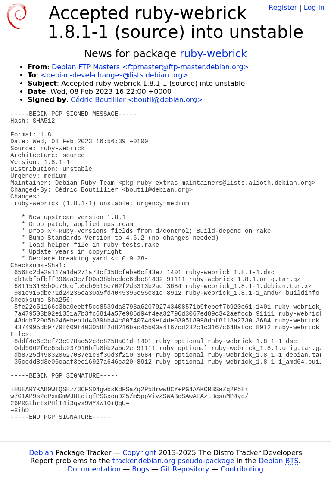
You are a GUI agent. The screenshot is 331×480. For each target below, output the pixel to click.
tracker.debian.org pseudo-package (173, 461)
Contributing (242, 469)
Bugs (140, 469)
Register (283, 7)
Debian (41, 453)
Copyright (139, 453)
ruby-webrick (213, 54)
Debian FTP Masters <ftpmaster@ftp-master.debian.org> (150, 67)
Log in (314, 7)
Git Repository (184, 469)
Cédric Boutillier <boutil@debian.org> (137, 100)
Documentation (94, 469)
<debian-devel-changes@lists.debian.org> (114, 75)
